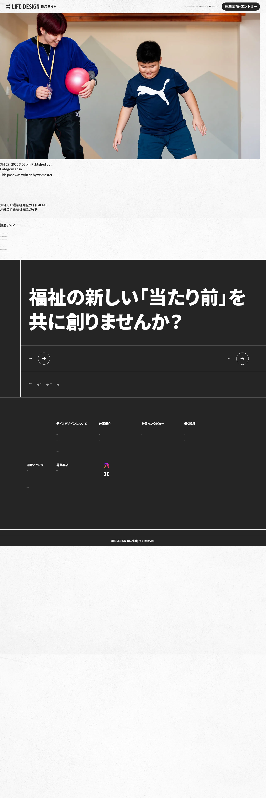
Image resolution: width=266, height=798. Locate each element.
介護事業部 (119, 443)
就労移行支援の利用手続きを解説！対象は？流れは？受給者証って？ (47, 245)
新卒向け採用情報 (65, 359)
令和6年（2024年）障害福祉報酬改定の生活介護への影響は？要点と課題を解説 (55, 228)
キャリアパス (196, 438)
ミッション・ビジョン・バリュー (85, 443)
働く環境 (195, 424)
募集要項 (74, 466)
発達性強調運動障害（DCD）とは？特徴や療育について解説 (41, 258)
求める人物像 (121, 385)
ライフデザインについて (84, 424)
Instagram (122, 467)
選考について (36, 466)
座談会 (154, 438)
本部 (114, 449)
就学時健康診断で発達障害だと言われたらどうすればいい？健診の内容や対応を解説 (59, 254)
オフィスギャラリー (200, 449)
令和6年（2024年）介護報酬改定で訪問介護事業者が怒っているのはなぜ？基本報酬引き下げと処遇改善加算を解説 (80, 251)
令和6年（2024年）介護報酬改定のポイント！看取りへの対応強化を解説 (48, 238)
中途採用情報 (202, 359)
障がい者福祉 (9, 215)
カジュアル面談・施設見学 (83, 485)
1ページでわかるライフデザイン (87, 455)
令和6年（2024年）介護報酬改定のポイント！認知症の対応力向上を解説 (49, 235)
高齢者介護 (8, 212)
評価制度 (194, 443)
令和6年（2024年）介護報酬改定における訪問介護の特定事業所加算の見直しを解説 (58, 241)
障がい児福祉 (9, 219)
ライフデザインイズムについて (44, 479)
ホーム (94, 6)
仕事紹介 (118, 424)
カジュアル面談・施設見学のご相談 (58, 385)
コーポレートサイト (126, 475)
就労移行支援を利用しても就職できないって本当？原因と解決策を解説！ (50, 248)
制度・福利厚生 (198, 432)
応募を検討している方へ (178, 385)
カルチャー (74, 449)
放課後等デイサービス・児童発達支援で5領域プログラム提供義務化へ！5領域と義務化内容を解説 (67, 232)
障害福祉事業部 (122, 438)
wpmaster (58, 164)
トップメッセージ (77, 438)
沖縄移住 (6, 222)
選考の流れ (34, 485)
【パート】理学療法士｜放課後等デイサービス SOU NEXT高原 (42, 161)
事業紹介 (73, 432)
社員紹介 (156, 432)
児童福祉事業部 (122, 432)
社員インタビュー (165, 6)
